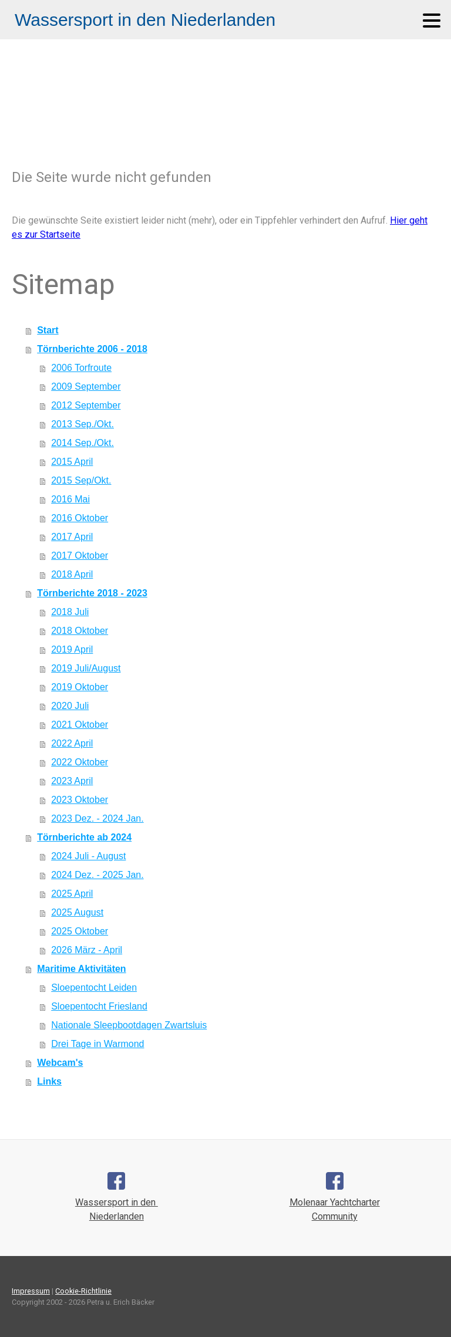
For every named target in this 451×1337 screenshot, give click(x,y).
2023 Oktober (79, 800)
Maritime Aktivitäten (81, 969)
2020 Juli (70, 706)
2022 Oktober (79, 762)
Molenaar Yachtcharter (335, 1202)
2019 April (72, 649)
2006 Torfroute (81, 368)
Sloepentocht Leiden (94, 987)
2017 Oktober (79, 556)
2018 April (72, 574)
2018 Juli (70, 612)
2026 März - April (86, 950)
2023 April (72, 781)
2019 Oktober (79, 687)
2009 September (85, 386)
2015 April (72, 462)
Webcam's (60, 1063)
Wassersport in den (116, 1202)
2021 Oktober (79, 725)
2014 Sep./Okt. (82, 443)
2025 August (77, 912)
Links (49, 1081)
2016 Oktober (79, 518)
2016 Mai (70, 499)
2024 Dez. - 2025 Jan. (97, 875)
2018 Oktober (79, 631)
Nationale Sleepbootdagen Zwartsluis (129, 1025)
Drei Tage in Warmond (97, 1044)
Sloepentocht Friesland (99, 1006)
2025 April (72, 894)
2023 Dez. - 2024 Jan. (97, 818)
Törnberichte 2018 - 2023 (92, 593)
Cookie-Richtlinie (83, 1291)
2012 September (85, 405)
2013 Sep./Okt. (82, 424)
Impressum (31, 1291)
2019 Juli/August (85, 668)
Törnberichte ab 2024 (84, 837)
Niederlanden (116, 1216)
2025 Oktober (79, 931)
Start (47, 330)
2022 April (72, 743)
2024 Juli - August (88, 856)
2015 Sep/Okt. (81, 480)
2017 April (72, 537)
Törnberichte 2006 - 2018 (92, 349)
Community (335, 1216)
